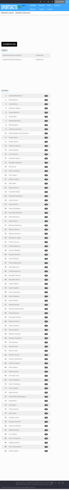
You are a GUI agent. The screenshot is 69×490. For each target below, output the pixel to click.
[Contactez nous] (59, 483)
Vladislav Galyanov (15, 146)
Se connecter (60, 2)
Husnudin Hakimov (14, 158)
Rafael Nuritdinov (14, 430)
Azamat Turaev (13, 346)
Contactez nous (20, 482)
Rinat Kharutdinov (14, 217)
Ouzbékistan (39, 55)
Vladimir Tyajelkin (14, 363)
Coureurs (50, 9)
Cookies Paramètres (23, 484)
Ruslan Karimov (14, 204)
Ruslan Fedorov (14, 142)
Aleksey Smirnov (14, 321)
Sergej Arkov (13, 401)
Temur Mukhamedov (15, 263)
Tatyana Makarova (14, 246)
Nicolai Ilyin (12, 167)
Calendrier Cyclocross (22, 13)
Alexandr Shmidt (14, 305)
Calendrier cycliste (7, 13)
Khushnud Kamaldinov (16, 196)
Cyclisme (33, 5)
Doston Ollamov (14, 284)
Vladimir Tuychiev (14, 355)
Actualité (41, 5)
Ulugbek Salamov (14, 442)
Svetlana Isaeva (14, 417)
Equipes (41, 9)
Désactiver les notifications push (42, 484)
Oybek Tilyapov (14, 451)
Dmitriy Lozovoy (14, 242)
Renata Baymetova (14, 121)
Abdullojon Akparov (15, 108)
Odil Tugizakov (13, 342)
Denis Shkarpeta (14, 296)
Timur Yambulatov (14, 380)
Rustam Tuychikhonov (15, 359)
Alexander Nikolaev (15, 275)
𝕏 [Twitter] (55, 483)
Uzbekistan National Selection (12, 55)
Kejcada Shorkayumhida (16, 309)
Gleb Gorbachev (14, 150)
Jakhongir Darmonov (15, 129)
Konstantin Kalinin (14, 192)
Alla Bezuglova (13, 125)
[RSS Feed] (63, 483)
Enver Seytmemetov (15, 447)
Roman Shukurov (14, 313)
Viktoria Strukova (14, 325)
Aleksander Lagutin (15, 238)
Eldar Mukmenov (14, 267)
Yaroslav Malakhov (14, 250)
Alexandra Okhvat (14, 279)
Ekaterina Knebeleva (15, 225)
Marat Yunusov (13, 392)
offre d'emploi (49, 482)
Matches (32, 9)
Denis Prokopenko (14, 438)
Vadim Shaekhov (14, 288)
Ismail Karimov (13, 200)
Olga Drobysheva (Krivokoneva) (19, 133)
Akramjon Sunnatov (15, 334)
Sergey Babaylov (14, 112)
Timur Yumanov (13, 388)
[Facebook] (52, 483)
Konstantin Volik (14, 376)
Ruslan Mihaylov (14, 259)
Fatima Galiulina (14, 409)
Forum (49, 5)
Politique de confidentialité (35, 482)
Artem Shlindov (13, 300)
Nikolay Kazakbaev (15, 208)
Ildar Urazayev (13, 367)
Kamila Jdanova (14, 188)
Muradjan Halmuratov (15, 162)
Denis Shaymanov (14, 292)
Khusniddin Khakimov (15, 213)
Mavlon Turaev (13, 351)
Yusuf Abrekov (13, 104)
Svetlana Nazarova (14, 271)
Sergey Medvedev (14, 254)
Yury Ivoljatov (13, 175)
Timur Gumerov (13, 154)
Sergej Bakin (13, 116)
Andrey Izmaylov (14, 179)
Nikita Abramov (13, 100)
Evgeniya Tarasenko (15, 338)
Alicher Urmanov (14, 371)
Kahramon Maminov (15, 426)
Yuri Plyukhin (13, 434)
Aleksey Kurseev (14, 229)
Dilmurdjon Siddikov (15, 317)
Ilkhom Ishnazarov (14, 171)
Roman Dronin (13, 137)
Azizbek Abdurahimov (16, 96)
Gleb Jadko (12, 183)
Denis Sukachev (14, 330)
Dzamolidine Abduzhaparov (17, 396)
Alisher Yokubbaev (14, 384)
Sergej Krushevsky (15, 422)
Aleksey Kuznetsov (15, 233)
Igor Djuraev (12, 405)
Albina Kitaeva (13, 221)
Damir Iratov (12, 413)
